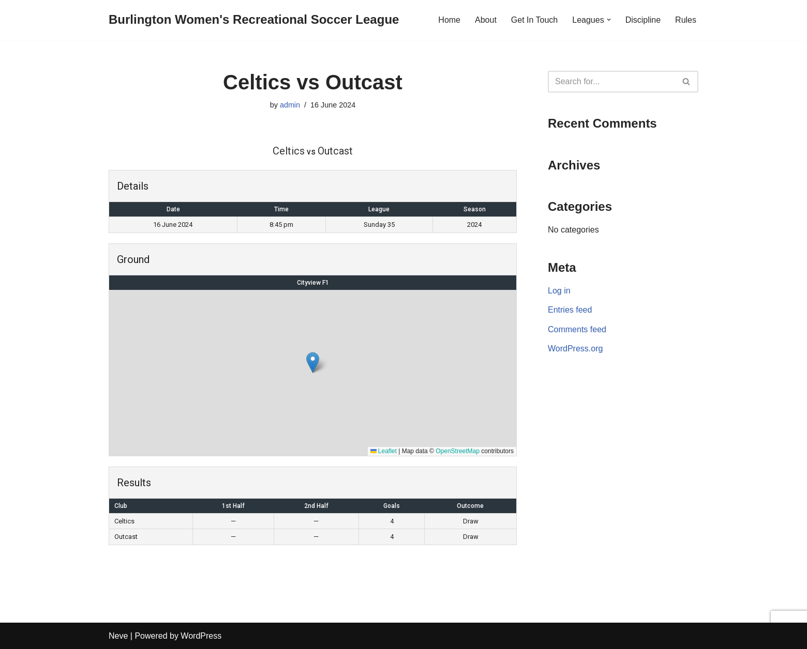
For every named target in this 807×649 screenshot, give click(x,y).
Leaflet (383, 451)
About (486, 20)
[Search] (611, 81)
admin (290, 105)
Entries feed (570, 309)
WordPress (201, 635)
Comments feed (577, 329)
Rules (685, 20)
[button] (609, 20)
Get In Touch (534, 20)
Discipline (643, 20)
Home (449, 20)
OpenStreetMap (458, 451)
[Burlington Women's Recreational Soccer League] (254, 19)
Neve (118, 635)
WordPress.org (575, 348)
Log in (559, 290)
